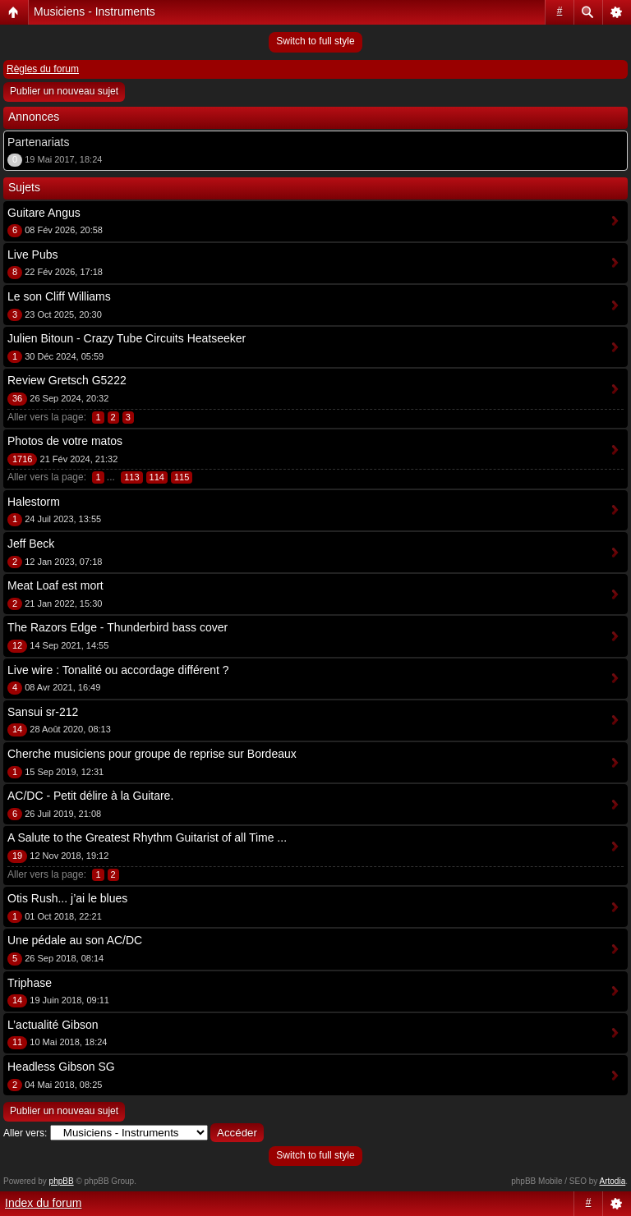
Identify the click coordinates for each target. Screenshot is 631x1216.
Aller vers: (25, 1133)
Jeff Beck (30, 543)
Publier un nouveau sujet (64, 91)
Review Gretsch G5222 (67, 380)
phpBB (61, 1181)
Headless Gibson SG (61, 1066)
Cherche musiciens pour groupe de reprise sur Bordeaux (152, 753)
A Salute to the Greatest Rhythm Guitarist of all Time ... (147, 837)
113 (131, 477)
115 (181, 477)
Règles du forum (43, 69)
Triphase (29, 982)
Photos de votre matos (64, 440)
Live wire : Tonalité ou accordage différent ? (118, 670)
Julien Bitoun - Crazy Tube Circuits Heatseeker (126, 338)
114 (157, 477)
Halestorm (33, 501)
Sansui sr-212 (42, 711)
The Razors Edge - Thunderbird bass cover (117, 627)
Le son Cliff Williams (59, 296)
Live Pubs (32, 254)
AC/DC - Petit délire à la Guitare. (90, 795)
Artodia (613, 1181)
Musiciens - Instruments (94, 11)
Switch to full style (315, 41)
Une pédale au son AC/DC (74, 940)
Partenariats (38, 142)
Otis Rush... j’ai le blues (67, 898)
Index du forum (43, 1202)
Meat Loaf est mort (55, 585)
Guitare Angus (44, 212)
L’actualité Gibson (53, 1024)
